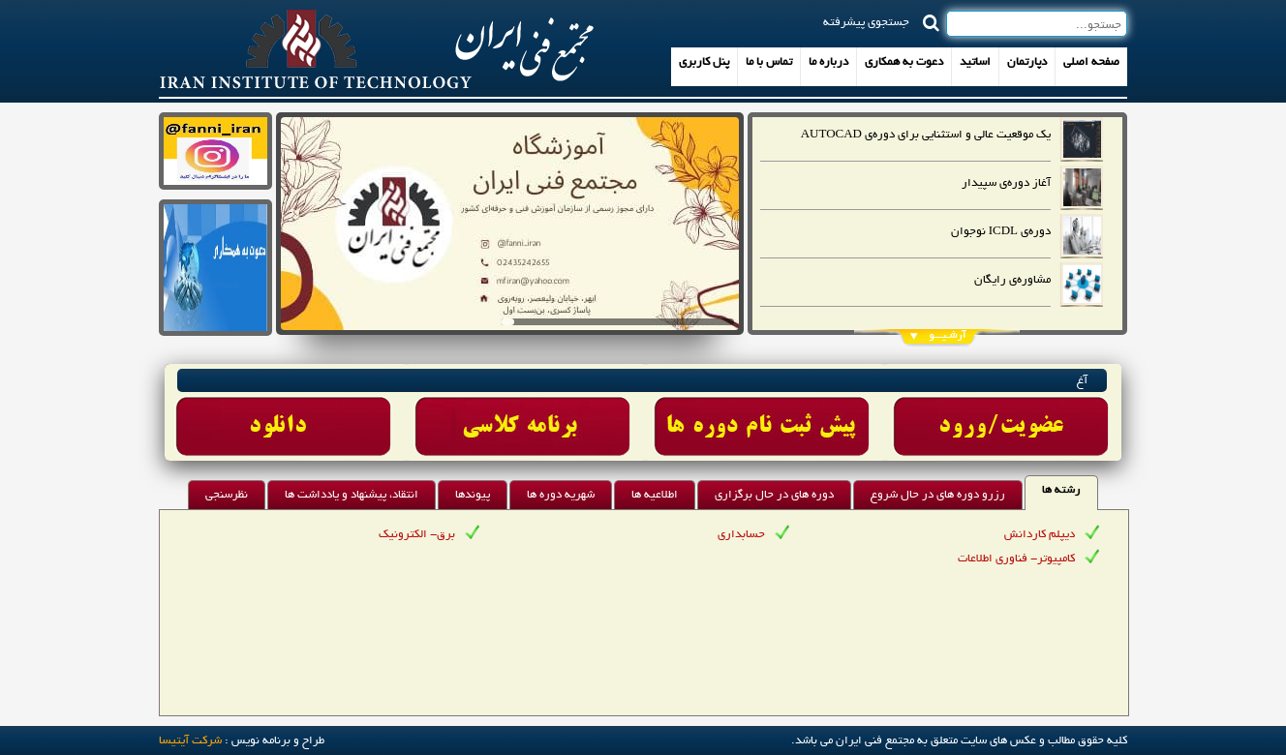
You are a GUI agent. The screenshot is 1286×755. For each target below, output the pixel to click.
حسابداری (741, 534)
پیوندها (472, 495)
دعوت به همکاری (904, 62)
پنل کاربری (704, 62)
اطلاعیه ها (654, 495)
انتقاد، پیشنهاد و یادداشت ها (351, 495)
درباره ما (828, 62)
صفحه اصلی (1091, 62)
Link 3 (762, 412)
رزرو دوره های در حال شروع (938, 495)
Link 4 (1001, 412)
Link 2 (523, 412)
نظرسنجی (226, 495)
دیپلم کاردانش (1039, 534)
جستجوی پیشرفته (866, 21)
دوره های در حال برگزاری (774, 495)
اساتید (975, 62)
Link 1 (284, 412)
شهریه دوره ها (561, 495)
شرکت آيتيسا (190, 741)
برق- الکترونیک (417, 534)
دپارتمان (1027, 62)
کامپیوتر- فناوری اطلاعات (1016, 559)
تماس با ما (769, 62)
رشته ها (1061, 490)
